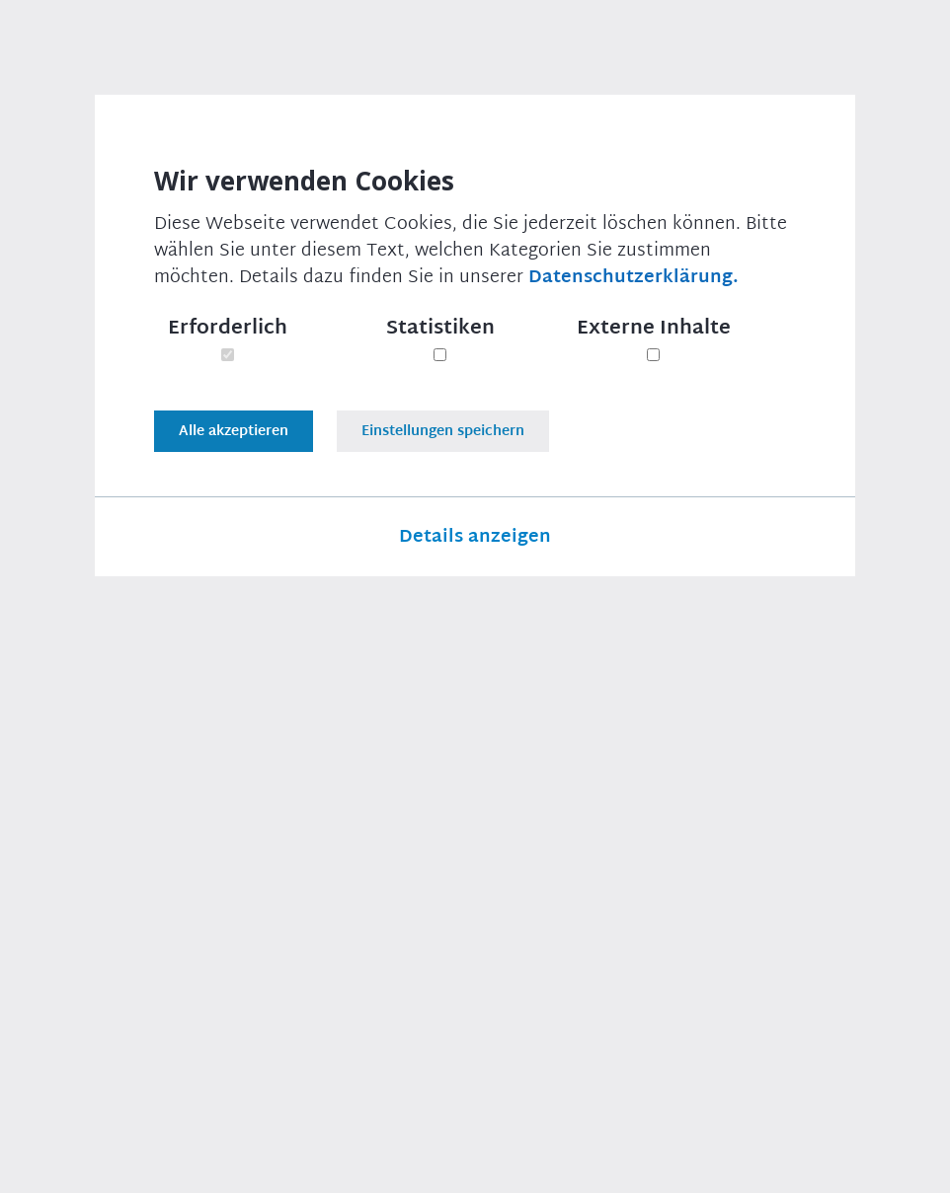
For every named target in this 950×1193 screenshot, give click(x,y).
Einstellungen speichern (442, 431)
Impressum (404, 1163)
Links (842, 1163)
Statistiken (440, 327)
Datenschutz (524, 1163)
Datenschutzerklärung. (633, 277)
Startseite (78, 104)
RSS (908, 1163)
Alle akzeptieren (233, 431)
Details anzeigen (475, 542)
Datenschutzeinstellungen (696, 1163)
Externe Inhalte (654, 327)
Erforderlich (227, 327)
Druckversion (121, 848)
